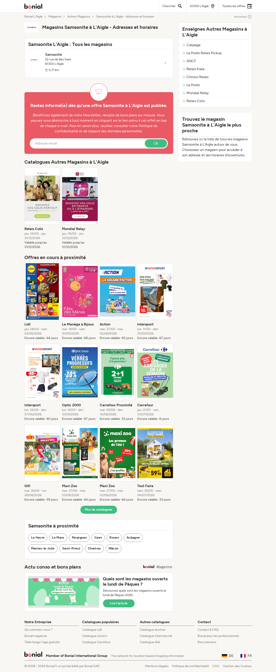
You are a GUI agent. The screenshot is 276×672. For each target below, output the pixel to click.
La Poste (191, 85)
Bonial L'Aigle (33, 16)
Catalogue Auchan (152, 630)
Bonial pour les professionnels (218, 636)
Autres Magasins (78, 16)
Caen (98, 537)
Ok (156, 143)
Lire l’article (119, 603)
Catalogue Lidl (92, 630)
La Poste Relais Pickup (202, 53)
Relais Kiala (193, 69)
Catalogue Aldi (150, 642)
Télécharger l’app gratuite (42, 642)
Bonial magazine (35, 636)
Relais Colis (193, 101)
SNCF (189, 61)
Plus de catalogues (98, 509)
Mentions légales (157, 666)
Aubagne (133, 537)
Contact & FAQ (208, 630)
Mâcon (114, 548)
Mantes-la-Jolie (43, 548)
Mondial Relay (195, 93)
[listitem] (42, 208)
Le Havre (38, 537)
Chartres (94, 548)
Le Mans (58, 537)
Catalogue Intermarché (156, 636)
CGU (215, 666)
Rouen (114, 537)
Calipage (191, 45)
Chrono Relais (195, 77)
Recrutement (207, 642)
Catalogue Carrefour (96, 642)
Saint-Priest (71, 548)
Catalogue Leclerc (94, 636)
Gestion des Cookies (237, 666)
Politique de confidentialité (190, 666)
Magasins (55, 16)
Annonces (243, 16)
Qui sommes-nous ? (38, 630)
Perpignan (79, 537)
